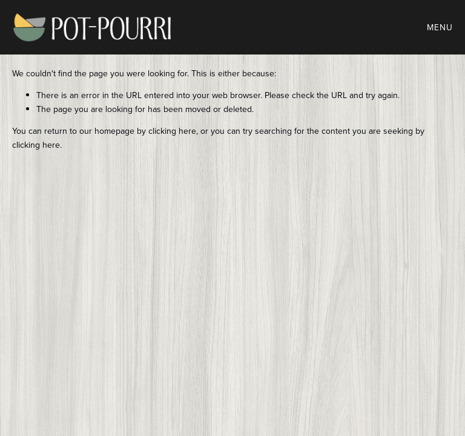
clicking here (172, 131)
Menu (440, 27)
